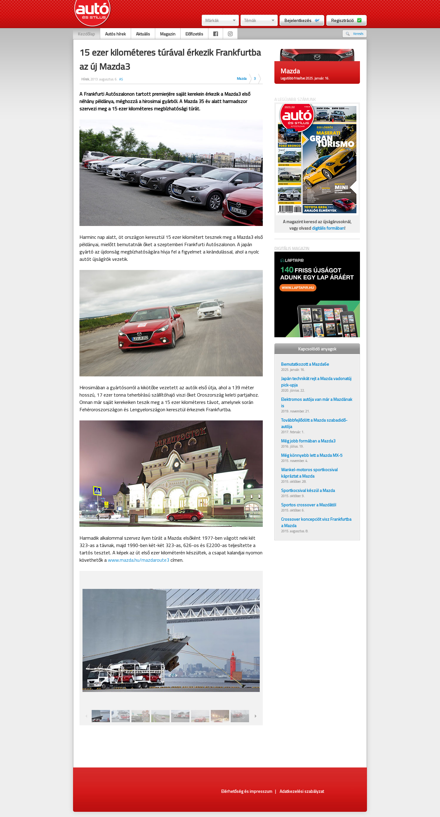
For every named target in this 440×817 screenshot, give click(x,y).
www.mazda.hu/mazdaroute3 (138, 560)
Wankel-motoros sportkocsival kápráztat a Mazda (309, 472)
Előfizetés (194, 34)
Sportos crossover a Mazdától (308, 504)
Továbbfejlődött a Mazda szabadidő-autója (314, 423)
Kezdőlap (86, 34)
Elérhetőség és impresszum (246, 791)
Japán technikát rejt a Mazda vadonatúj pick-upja (316, 381)
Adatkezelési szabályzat (302, 791)
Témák (250, 20)
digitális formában (328, 228)
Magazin (167, 34)
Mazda (242, 78)
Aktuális (143, 34)
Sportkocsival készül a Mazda (308, 490)
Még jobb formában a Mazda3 (308, 441)
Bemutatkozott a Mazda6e (305, 364)
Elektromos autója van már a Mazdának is (316, 402)
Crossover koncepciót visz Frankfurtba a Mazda (316, 522)
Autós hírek (115, 34)
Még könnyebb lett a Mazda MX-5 (312, 455)
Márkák (212, 20)
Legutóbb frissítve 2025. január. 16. (304, 78)
